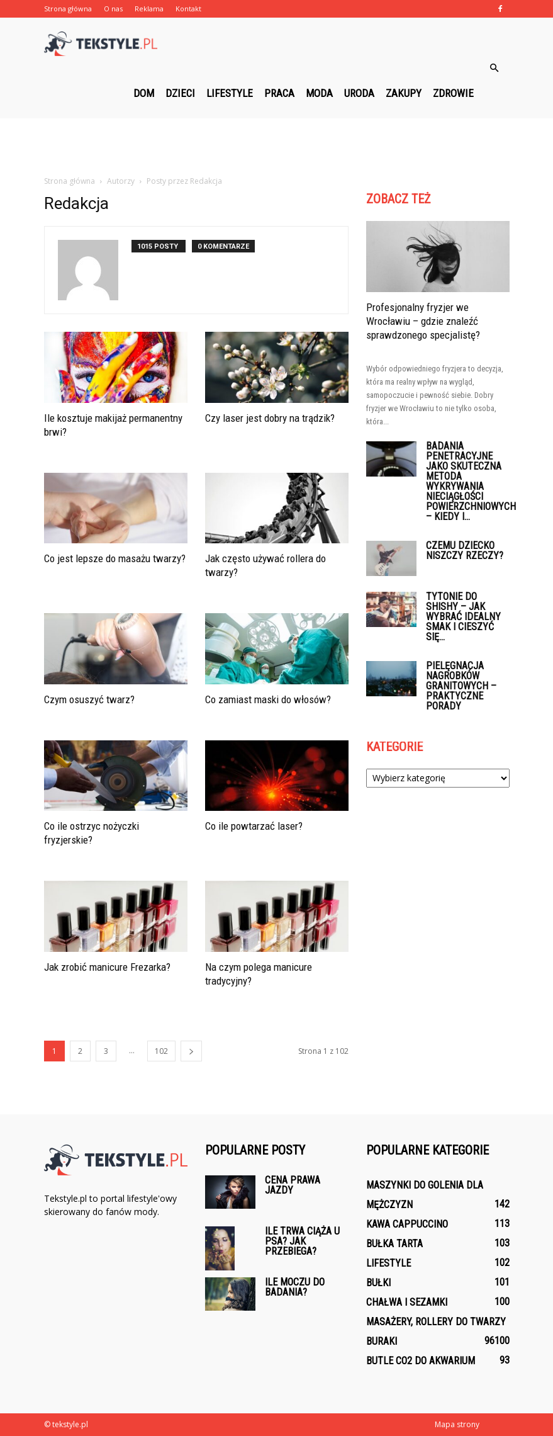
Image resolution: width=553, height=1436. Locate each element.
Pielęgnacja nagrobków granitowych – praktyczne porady (461, 686)
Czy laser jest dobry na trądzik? (270, 418)
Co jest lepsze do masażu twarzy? (115, 558)
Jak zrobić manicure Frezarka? (107, 967)
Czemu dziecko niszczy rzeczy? (464, 551)
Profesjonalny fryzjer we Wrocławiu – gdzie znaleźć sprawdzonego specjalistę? (423, 321)
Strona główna (68, 8)
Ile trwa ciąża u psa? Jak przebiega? (302, 1241)
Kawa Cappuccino (407, 1224)
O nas (113, 8)
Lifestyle (229, 93)
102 (161, 1051)
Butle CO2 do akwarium (420, 1361)
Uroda (359, 93)
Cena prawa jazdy (292, 1185)
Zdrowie (453, 93)
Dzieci (180, 93)
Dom (143, 93)
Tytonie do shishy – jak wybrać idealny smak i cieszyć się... (463, 617)
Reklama (149, 8)
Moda (319, 93)
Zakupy (404, 93)
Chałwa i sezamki (406, 1302)
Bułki (378, 1283)
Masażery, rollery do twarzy (436, 1322)
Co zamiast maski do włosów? (268, 699)
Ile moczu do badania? (295, 1287)
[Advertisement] (277, 146)
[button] (494, 68)
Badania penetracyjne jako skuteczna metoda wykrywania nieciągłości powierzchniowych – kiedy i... (471, 481)
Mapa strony (457, 1424)
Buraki (381, 1341)
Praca (279, 93)
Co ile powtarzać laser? (254, 826)
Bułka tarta (394, 1244)
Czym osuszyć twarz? (89, 699)
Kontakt (188, 8)
